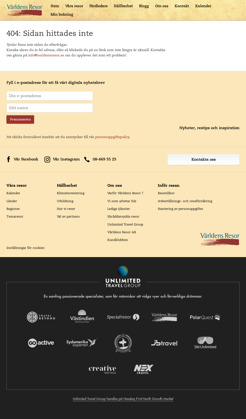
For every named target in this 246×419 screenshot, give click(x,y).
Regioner (13, 209)
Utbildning (65, 201)
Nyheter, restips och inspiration (209, 128)
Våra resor (74, 6)
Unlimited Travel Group (125, 224)
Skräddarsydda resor (123, 216)
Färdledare (98, 6)
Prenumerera (20, 119)
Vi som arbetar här (121, 201)
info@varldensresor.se (46, 55)
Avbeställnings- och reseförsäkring (185, 201)
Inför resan (168, 185)
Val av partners (68, 216)
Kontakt (182, 6)
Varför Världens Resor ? (125, 193)
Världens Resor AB (121, 232)
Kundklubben (117, 240)
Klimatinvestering (70, 193)
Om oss (161, 6)
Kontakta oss (203, 159)
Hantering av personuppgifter (180, 209)
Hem (55, 6)
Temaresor (14, 216)
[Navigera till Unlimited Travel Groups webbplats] (123, 277)
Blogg (144, 6)
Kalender (203, 6)
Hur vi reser (66, 209)
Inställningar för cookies (25, 248)
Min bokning (62, 14)
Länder (11, 201)
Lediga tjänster (118, 209)
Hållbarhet (123, 6)
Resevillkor (166, 193)
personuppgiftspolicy (112, 137)
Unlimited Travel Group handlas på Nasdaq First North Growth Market (123, 399)
